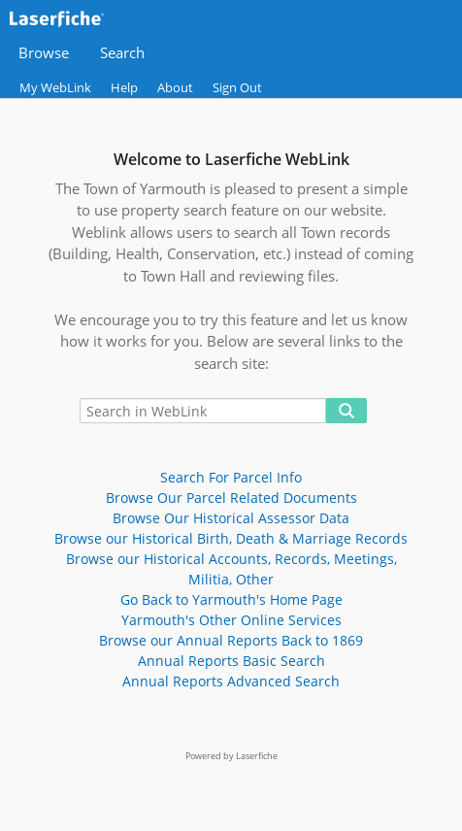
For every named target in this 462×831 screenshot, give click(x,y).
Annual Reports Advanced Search (231, 681)
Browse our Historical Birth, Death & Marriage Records (231, 538)
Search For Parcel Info (231, 477)
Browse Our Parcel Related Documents (231, 497)
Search (122, 53)
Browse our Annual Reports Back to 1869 (231, 640)
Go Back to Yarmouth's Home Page (231, 599)
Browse (43, 53)
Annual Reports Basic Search (231, 660)
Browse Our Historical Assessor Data (231, 518)
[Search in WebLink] (203, 410)
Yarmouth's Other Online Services (231, 620)
